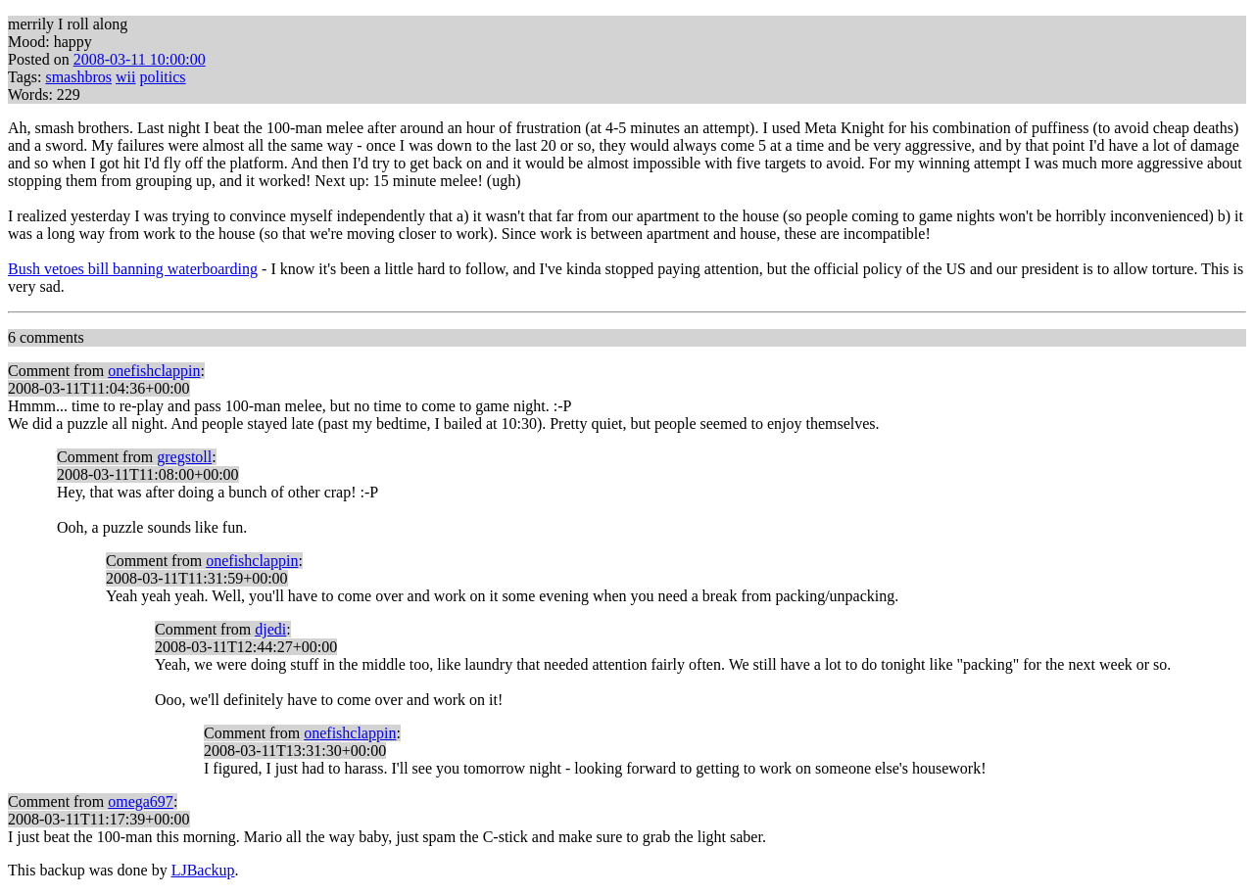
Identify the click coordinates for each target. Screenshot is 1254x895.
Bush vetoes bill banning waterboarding (133, 268)
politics (162, 77)
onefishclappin (154, 370)
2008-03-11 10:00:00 (139, 59)
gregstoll (184, 456)
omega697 (140, 801)
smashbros (78, 77)
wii (125, 77)
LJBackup (203, 870)
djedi (270, 629)
